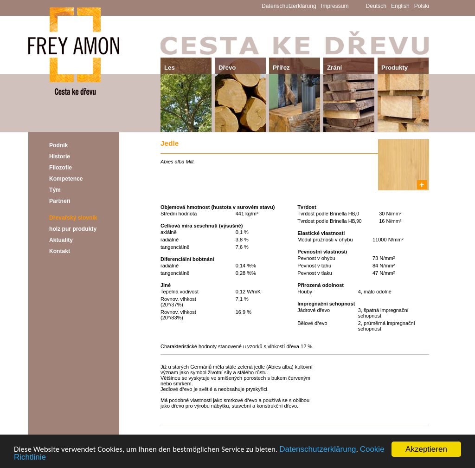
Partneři (60, 201)
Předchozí (173, 432)
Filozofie (60, 167)
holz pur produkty (72, 229)
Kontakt (59, 251)
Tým (55, 190)
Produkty (394, 67)
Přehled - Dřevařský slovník (295, 432)
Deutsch (376, 6)
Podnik (58, 145)
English (400, 6)
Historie (59, 156)
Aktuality (61, 240)
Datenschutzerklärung (317, 450)
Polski (421, 6)
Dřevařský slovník (73, 217)
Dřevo (227, 67)
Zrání (334, 67)
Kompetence (66, 179)
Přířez (281, 67)
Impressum (335, 6)
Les (169, 67)
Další (422, 432)
